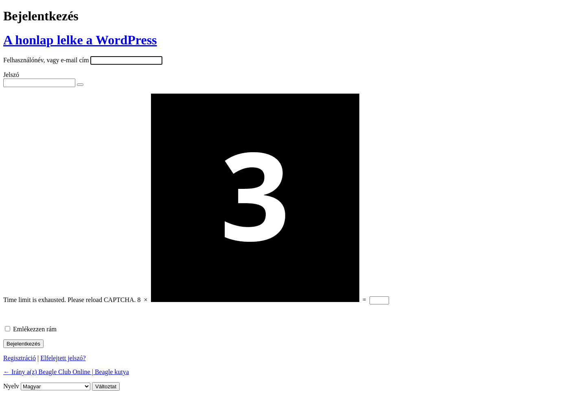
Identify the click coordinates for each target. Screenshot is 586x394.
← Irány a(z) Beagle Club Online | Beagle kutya (66, 371)
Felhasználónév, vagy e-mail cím (46, 60)
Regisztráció (19, 358)
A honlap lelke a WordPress (80, 40)
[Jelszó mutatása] (80, 84)
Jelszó (11, 74)
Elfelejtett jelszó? (63, 358)
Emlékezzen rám (35, 329)
